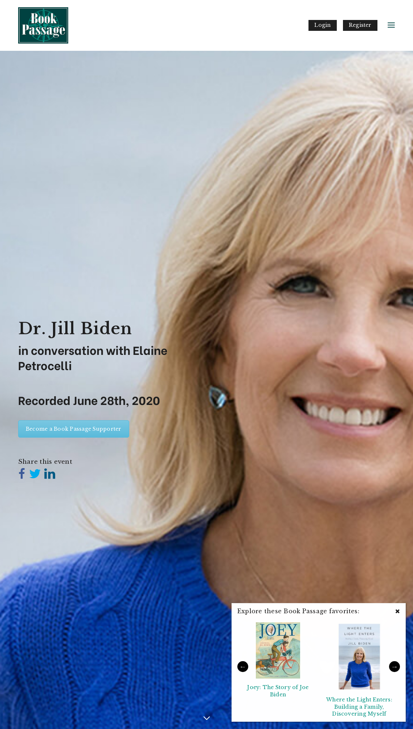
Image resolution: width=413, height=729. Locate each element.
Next (394, 666)
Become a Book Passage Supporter (74, 429)
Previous (242, 666)
